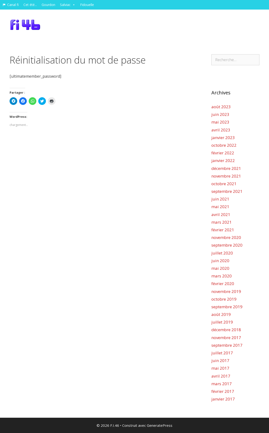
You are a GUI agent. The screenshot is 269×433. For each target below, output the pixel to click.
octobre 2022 (223, 145)
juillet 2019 (222, 322)
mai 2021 (220, 206)
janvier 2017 (223, 399)
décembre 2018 (226, 329)
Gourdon (48, 4)
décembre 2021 (226, 168)
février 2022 (222, 153)
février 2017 (222, 391)
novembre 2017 (226, 337)
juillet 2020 (222, 253)
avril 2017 (220, 376)
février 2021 (222, 230)
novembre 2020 (226, 237)
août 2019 (221, 314)
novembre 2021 (226, 176)
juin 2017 (220, 360)
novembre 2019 (226, 291)
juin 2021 (220, 199)
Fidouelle (87, 4)
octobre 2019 (223, 299)
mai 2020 (220, 268)
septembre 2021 (226, 191)
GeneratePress (159, 425)
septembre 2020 (226, 245)
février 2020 (222, 283)
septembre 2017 (226, 345)
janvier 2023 (223, 137)
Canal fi (13, 4)
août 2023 (221, 106)
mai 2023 (220, 122)
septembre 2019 (226, 306)
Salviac (67, 4)
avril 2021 (220, 214)
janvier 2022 (223, 160)
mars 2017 (221, 383)
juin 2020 (220, 260)
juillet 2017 (222, 353)
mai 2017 (220, 368)
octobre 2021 (223, 183)
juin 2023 (220, 114)
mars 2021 (221, 222)
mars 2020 (221, 276)
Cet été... (30, 4)
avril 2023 (220, 130)
